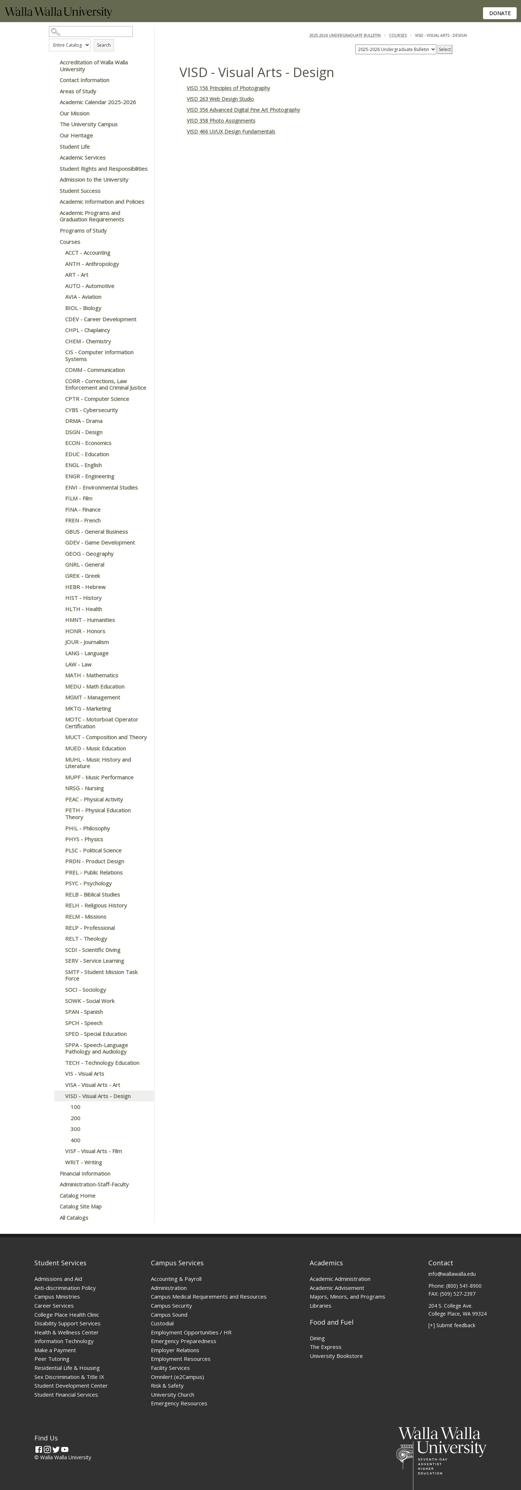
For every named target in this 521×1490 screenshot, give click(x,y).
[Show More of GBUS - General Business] (58, 531)
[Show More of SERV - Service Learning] (58, 960)
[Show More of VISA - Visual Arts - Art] (58, 1084)
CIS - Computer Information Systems (99, 355)
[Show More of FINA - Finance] (58, 509)
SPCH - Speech (83, 1023)
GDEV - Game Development (100, 542)
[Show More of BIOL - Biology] (58, 308)
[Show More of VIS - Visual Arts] (58, 1073)
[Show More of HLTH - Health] (58, 609)
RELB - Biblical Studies (92, 894)
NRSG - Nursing (84, 788)
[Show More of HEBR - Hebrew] (58, 587)
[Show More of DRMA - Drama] (58, 420)
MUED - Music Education (95, 748)
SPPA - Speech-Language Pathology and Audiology (96, 1048)
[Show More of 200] (63, 1118)
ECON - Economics (88, 442)
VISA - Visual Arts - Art (92, 1084)
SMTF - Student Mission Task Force (101, 975)
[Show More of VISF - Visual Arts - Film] (58, 1151)
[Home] (58, 16)
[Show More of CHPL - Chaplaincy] (58, 330)
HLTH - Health (83, 609)
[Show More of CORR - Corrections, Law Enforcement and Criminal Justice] (58, 381)
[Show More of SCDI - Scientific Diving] (58, 949)
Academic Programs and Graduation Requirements (92, 216)
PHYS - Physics (84, 839)
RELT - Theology (86, 938)
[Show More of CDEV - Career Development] (58, 319)
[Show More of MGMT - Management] (58, 697)
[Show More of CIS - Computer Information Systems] (58, 352)
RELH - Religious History (96, 905)
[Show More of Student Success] (52, 190)
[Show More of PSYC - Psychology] (58, 883)
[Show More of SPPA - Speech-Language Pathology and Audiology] (58, 1045)
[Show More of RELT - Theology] (58, 938)
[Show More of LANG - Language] (58, 653)
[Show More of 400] (63, 1140)
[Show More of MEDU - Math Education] (58, 686)
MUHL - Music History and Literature (98, 763)
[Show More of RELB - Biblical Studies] (58, 894)
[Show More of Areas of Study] (52, 91)
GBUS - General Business (96, 531)
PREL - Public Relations (94, 872)
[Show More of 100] (63, 1106)
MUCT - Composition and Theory (106, 737)
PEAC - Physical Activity (94, 799)
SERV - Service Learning (94, 960)
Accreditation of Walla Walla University (94, 66)
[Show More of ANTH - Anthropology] (58, 263)
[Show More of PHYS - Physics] (58, 839)
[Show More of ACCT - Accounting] (58, 252)
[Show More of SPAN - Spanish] (58, 1011)
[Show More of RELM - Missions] (58, 916)
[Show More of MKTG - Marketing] (58, 708)
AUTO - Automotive (89, 285)
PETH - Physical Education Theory (98, 814)
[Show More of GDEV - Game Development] (58, 542)
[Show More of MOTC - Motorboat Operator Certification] (58, 719)
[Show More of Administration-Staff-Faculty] (52, 1184)
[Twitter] (56, 1449)
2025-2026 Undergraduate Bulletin (345, 35)
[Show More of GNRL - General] (58, 564)
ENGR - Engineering (89, 476)
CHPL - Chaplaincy (87, 330)
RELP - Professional (90, 927)
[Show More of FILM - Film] (58, 498)
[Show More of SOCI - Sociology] (58, 989)
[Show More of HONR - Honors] (58, 631)
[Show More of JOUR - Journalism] (58, 641)
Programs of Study (83, 230)
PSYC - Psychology (88, 883)
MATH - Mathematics (91, 675)
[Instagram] (47, 1449)
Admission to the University (94, 179)
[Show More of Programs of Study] (52, 230)
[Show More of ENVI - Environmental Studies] (58, 487)
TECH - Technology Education (102, 1062)
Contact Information (84, 80)
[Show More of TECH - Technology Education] (58, 1062)
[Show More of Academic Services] (52, 157)
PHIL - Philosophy (87, 828)
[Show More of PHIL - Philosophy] (58, 828)
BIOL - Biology (83, 308)
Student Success (80, 190)
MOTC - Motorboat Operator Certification (101, 723)
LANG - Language (87, 653)
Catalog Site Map (81, 1206)
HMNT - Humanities (90, 619)
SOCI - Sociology (85, 989)
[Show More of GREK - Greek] (58, 575)
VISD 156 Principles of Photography (228, 88)
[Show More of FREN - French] (58, 520)
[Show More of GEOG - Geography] (58, 553)
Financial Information (85, 1173)
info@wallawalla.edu (452, 1273)
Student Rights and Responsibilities (104, 168)
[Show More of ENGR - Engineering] (58, 476)
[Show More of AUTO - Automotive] (58, 285)
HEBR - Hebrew (85, 587)
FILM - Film (78, 498)
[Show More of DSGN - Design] (58, 432)
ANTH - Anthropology (92, 263)
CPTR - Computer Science (97, 398)
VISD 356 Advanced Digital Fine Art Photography (243, 109)
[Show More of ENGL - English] (58, 465)
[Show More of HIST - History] (58, 597)
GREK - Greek (82, 575)
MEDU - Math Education (94, 686)
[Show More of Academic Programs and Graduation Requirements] (52, 212)
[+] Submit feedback (451, 1325)
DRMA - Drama (83, 420)
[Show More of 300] (63, 1129)
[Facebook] (38, 1449)
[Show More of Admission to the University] (52, 179)
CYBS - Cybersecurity (91, 410)
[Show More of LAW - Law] (58, 664)
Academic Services (83, 157)
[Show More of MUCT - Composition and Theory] (58, 737)
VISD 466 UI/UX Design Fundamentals (231, 131)
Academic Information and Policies (102, 201)
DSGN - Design (83, 432)
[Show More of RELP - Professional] (58, 927)
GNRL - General (84, 564)
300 (75, 1129)
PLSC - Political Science (93, 850)
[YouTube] (64, 1449)
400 (75, 1140)
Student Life (75, 146)
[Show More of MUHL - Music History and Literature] (58, 759)
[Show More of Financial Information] (52, 1173)
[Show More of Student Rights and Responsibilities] (52, 168)
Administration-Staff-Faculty (94, 1184)
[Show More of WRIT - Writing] (58, 1162)
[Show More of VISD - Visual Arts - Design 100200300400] (58, 1096)
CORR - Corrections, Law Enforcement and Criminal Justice (105, 384)
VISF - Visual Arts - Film (93, 1151)
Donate (500, 13)
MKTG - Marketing (88, 708)
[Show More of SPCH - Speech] (58, 1023)
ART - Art (76, 274)
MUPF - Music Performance (99, 777)
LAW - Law (78, 664)
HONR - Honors (85, 631)
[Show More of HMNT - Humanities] (58, 619)
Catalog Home (78, 1195)
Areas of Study (78, 91)
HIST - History (83, 597)
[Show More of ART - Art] (58, 274)
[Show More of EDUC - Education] (58, 454)
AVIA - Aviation (83, 296)
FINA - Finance (83, 509)
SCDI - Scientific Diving (92, 949)
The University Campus (89, 124)
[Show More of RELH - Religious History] (58, 905)
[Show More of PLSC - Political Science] (58, 850)
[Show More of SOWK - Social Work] (58, 1000)
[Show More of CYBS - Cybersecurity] (58, 410)
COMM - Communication (95, 369)
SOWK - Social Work (89, 1000)
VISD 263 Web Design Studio (220, 99)
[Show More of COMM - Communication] (58, 369)
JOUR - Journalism (87, 641)
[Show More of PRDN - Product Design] (58, 861)
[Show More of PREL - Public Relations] (58, 872)
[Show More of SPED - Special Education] (58, 1033)
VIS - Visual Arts (84, 1073)
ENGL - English (83, 465)
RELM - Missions (85, 916)
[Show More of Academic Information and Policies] (52, 201)
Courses (70, 241)
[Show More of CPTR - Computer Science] (58, 398)
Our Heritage (76, 135)
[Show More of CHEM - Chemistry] (58, 341)
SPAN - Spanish (84, 1011)
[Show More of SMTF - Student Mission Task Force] (58, 971)
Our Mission (74, 113)
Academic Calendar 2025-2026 (98, 102)
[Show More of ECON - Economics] (58, 442)
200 (75, 1118)
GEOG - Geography (89, 553)
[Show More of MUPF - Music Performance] (58, 777)
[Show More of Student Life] (52, 146)
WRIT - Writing (83, 1162)
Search (104, 45)
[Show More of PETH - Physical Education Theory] (58, 810)
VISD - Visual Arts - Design (98, 1096)
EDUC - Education (87, 454)
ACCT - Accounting (87, 252)
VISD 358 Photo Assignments (221, 120)
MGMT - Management (92, 697)
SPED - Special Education (96, 1033)
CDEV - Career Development (100, 319)
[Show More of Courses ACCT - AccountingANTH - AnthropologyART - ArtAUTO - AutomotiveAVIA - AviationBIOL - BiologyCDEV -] (52, 241)
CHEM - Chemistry (88, 341)
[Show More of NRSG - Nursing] (58, 788)
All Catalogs (74, 1217)
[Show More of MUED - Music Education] (58, 748)
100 (75, 1106)
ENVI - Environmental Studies (101, 487)
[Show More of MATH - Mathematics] (58, 675)
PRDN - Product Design (94, 861)
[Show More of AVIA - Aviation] (58, 296)
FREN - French (83, 520)
